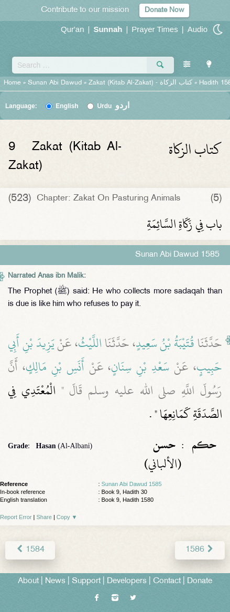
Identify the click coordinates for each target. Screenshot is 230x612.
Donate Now (164, 10)
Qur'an (72, 29)
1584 (30, 550)
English (67, 106)
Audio (197, 29)
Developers (127, 581)
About (28, 581)
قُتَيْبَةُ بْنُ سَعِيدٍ (165, 343)
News (55, 581)
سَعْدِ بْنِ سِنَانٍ (140, 367)
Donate (199, 581)
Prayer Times (155, 29)
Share (44, 517)
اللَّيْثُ (90, 343)
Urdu (113, 106)
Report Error (16, 517)
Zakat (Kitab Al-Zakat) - (141, 83)
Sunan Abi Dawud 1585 (132, 484)
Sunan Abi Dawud (55, 83)
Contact (167, 581)
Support (86, 581)
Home (12, 83)
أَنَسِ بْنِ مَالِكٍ (55, 367)
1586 (199, 550)
